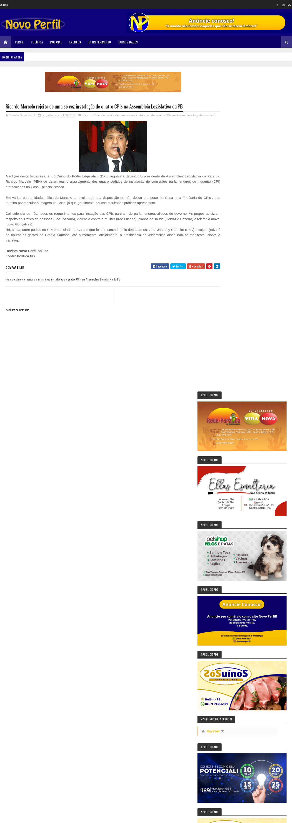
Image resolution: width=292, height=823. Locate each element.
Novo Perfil (237, 345)
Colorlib (22, 817)
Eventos (75, 42)
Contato (4, 4)
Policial (56, 42)
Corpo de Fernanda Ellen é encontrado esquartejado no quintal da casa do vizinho (260, 701)
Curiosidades (128, 42)
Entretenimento (99, 42)
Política (37, 42)
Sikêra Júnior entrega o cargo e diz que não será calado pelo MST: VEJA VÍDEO (264, 548)
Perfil (19, 42)
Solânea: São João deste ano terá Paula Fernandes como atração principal (264, 569)
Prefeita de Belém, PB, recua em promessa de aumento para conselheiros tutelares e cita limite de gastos (251, 590)
